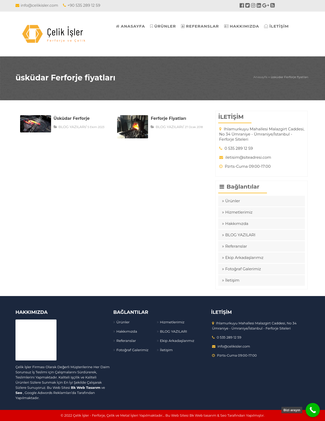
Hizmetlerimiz (239, 212)
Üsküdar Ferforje (72, 118)
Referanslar (236, 246)
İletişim (232, 280)
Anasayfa (260, 77)
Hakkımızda (236, 223)
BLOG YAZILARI (72, 127)
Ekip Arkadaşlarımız (244, 257)
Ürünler (232, 200)
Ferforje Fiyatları (168, 118)
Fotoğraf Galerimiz (243, 268)
